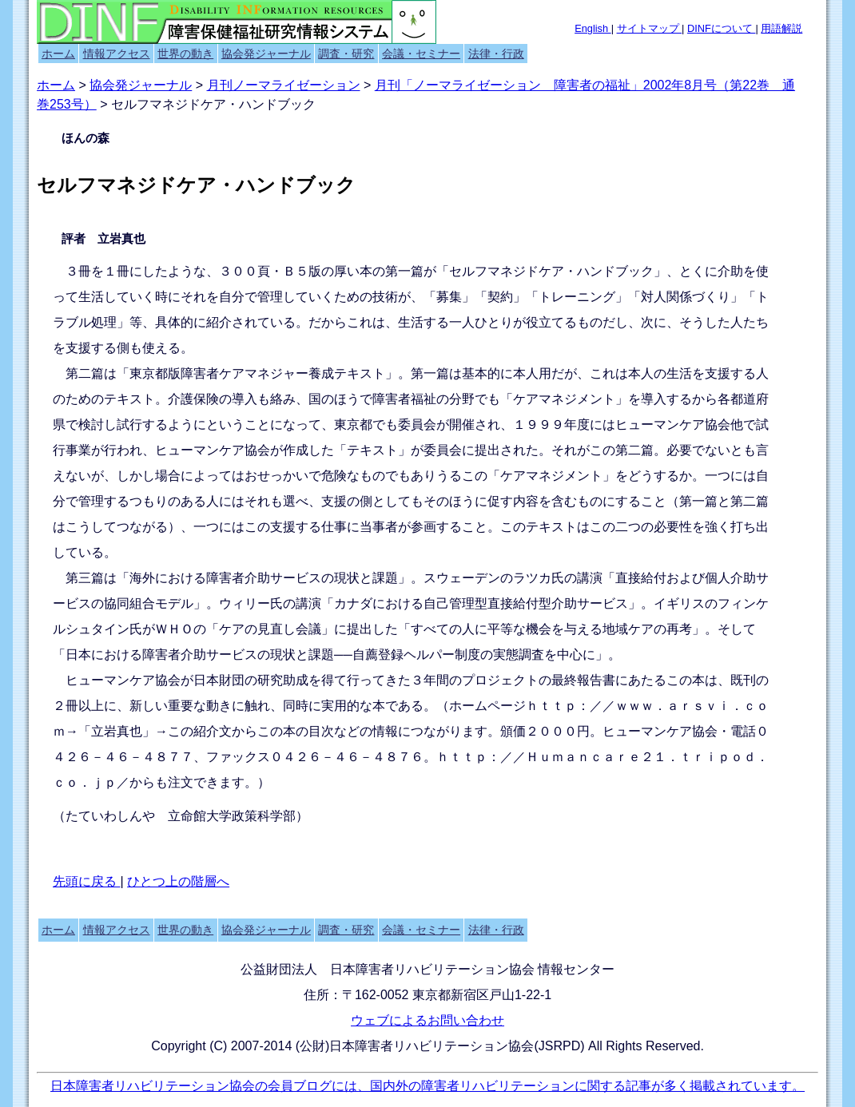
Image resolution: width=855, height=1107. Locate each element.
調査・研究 (346, 53)
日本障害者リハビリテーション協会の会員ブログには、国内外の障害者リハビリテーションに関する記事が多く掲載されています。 (427, 1086)
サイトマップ (649, 28)
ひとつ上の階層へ (178, 881)
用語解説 (781, 28)
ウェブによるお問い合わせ (427, 1020)
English (593, 28)
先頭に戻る (86, 881)
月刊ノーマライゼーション (283, 85)
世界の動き (185, 53)
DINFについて (721, 28)
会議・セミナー (421, 53)
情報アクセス (116, 53)
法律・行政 (496, 53)
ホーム (58, 53)
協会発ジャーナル (266, 53)
